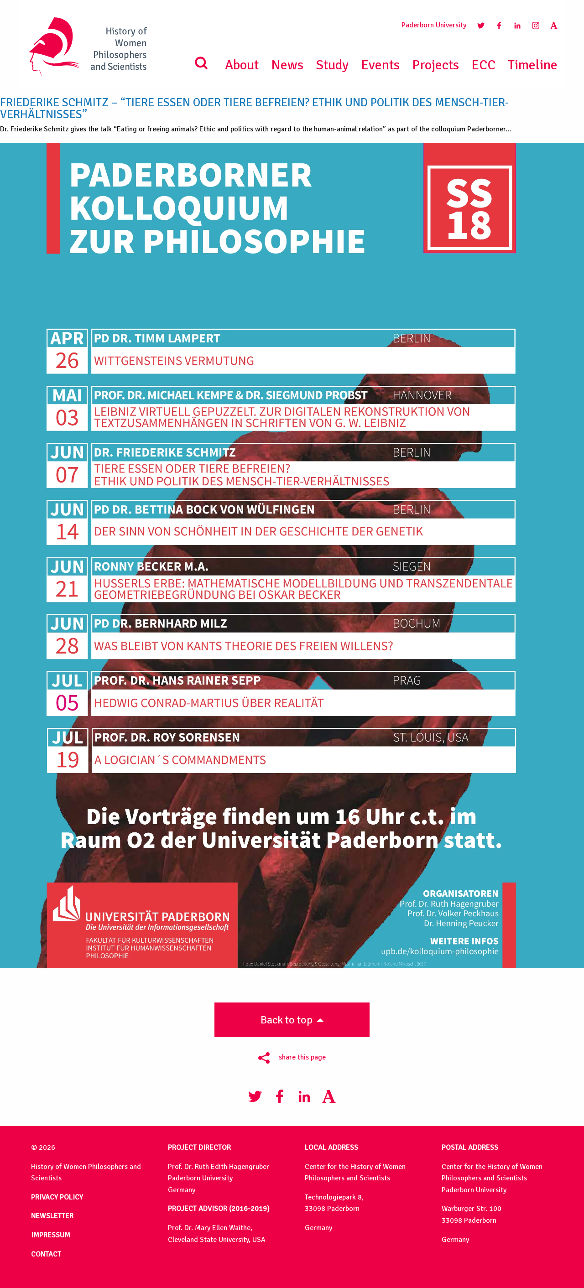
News (287, 65)
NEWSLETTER (52, 1215)
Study (332, 65)
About (242, 65)
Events (380, 65)
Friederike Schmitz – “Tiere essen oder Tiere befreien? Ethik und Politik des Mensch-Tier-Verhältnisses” (254, 108)
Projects (435, 65)
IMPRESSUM (50, 1235)
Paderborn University (434, 25)
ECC (483, 65)
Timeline (533, 65)
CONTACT (46, 1254)
